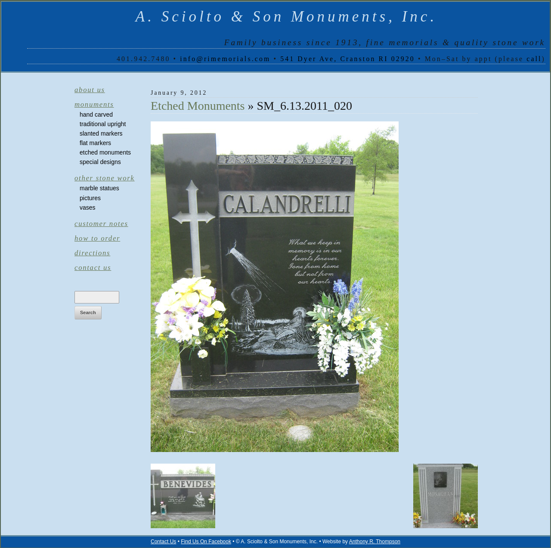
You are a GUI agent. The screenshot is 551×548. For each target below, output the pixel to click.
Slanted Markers (101, 133)
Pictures (90, 198)
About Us (89, 90)
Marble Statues (99, 188)
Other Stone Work (104, 178)
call (534, 58)
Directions (92, 253)
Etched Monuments (105, 152)
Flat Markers (95, 142)
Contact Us (92, 267)
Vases (88, 207)
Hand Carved (96, 114)
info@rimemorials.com (225, 58)
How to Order (97, 238)
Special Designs (100, 161)
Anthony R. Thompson (374, 542)
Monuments (94, 104)
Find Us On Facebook (206, 542)
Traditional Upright (103, 124)
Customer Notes (101, 224)
